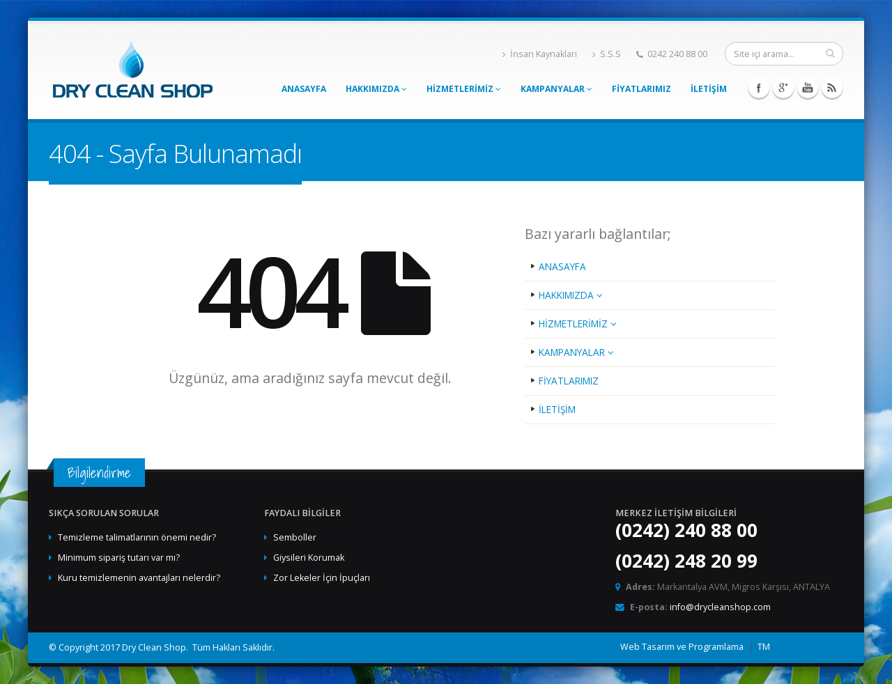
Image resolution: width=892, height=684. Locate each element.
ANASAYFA (304, 89)
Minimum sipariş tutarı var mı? (119, 557)
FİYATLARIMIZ (641, 89)
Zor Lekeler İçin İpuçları (321, 578)
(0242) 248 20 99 (686, 560)
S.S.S (606, 54)
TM (764, 647)
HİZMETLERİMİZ (463, 89)
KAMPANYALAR (556, 89)
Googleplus (783, 87)
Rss (832, 87)
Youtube (807, 87)
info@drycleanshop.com (720, 607)
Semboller (294, 537)
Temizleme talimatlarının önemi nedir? (137, 537)
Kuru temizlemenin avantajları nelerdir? (139, 578)
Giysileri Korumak (308, 557)
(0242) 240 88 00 (686, 530)
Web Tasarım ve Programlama (682, 647)
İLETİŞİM (709, 89)
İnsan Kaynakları (539, 54)
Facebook (758, 87)
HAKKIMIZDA (376, 89)
